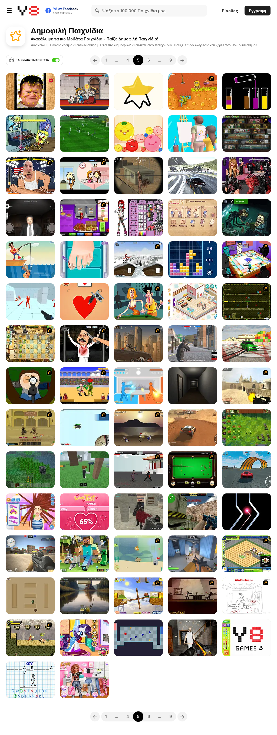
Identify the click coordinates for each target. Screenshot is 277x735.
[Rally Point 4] (192, 427)
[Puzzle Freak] (246, 259)
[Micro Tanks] (30, 595)
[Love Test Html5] (84, 511)
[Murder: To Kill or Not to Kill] (84, 91)
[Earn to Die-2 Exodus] (138, 343)
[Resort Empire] (246, 553)
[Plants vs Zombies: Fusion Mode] (246, 427)
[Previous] (95, 60)
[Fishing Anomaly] (84, 595)
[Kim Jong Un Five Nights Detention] (30, 217)
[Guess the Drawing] (192, 133)
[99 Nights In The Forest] (84, 469)
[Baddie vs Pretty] (84, 680)
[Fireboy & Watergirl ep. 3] (246, 301)
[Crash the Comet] (246, 511)
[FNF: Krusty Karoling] (30, 133)
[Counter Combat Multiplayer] (192, 511)
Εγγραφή (257, 10)
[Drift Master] (192, 175)
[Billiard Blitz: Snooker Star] (192, 469)
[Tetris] (192, 259)
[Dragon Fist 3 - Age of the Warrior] (138, 469)
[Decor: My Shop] (192, 301)
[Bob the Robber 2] (246, 133)
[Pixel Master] (246, 638)
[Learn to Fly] (84, 427)
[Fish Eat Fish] (138, 553)
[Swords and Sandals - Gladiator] (84, 385)
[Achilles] (138, 427)
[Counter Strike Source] (246, 385)
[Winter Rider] (138, 259)
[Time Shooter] (30, 301)
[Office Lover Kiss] (84, 175)
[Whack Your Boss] (246, 595)
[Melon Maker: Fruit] (138, 133)
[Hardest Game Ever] (138, 638)
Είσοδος (230, 10)
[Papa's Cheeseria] (84, 217)
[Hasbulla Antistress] (30, 91)
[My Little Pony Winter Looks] (84, 638)
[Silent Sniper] (138, 175)
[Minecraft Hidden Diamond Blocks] (84, 553)
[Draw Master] (138, 91)
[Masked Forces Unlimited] (138, 511)
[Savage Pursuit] (30, 638)
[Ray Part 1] (30, 385)
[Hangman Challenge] (30, 680)
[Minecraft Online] (30, 469)
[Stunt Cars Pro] (246, 469)
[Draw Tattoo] (84, 301)
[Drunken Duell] (138, 385)
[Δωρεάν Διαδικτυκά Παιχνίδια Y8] (28, 10)
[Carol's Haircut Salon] (30, 511)
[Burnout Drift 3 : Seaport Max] (246, 343)
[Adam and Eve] (192, 91)
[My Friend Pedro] (192, 595)
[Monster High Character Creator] (138, 217)
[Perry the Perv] (138, 301)
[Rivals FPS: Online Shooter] (192, 553)
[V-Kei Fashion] (246, 175)
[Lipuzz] (246, 91)
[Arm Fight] (30, 175)
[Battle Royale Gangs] (192, 343)
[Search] (97, 11)
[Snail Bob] (138, 595)
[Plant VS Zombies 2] (30, 343)
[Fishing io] (30, 259)
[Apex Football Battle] (84, 133)
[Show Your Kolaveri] (84, 343)
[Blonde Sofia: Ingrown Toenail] (84, 259)
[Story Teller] (192, 217)
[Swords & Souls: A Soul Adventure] (30, 427)
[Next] (182, 60)
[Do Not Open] (192, 385)
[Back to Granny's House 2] (192, 638)
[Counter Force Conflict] (30, 553)
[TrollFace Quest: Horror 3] (246, 217)
